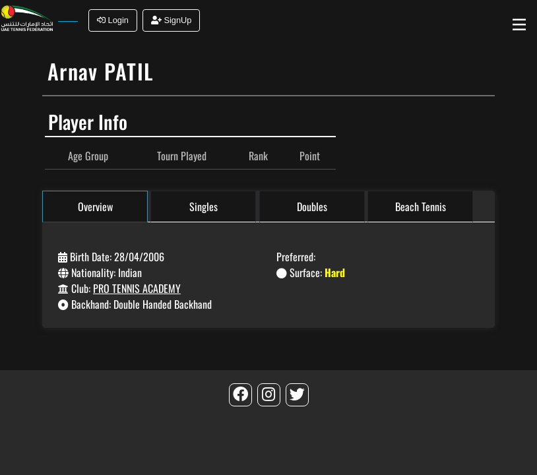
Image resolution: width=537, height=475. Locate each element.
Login (113, 20)
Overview (95, 206)
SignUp (171, 20)
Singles (203, 206)
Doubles (312, 206)
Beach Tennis (420, 206)
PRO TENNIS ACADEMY (137, 288)
